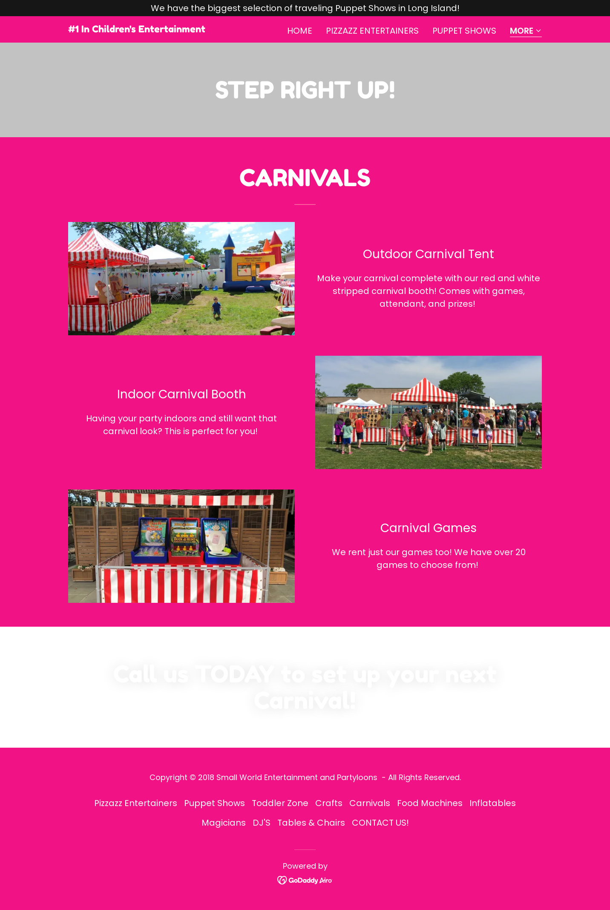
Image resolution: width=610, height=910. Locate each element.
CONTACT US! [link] (380, 823)
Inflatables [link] (492, 803)
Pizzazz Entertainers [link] (372, 31)
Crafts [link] (328, 803)
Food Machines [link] (430, 803)
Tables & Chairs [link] (311, 823)
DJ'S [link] (261, 823)
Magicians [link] (223, 823)
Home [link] (299, 31)
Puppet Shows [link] (464, 31)
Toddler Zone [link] (280, 803)
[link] (136, 29)
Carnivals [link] (369, 803)
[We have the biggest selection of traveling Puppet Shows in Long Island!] (305, 8)
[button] (526, 31)
